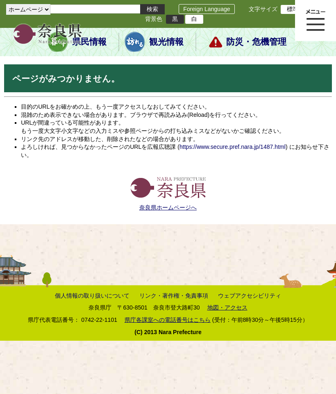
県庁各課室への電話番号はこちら (168, 320)
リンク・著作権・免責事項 (173, 295)
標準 (292, 9)
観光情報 (166, 42)
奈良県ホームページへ (168, 207)
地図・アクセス (227, 307)
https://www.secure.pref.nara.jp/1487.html (232, 146)
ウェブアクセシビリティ (249, 295)
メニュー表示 (315, 20)
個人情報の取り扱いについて (92, 295)
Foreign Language (206, 9)
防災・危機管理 (256, 42)
